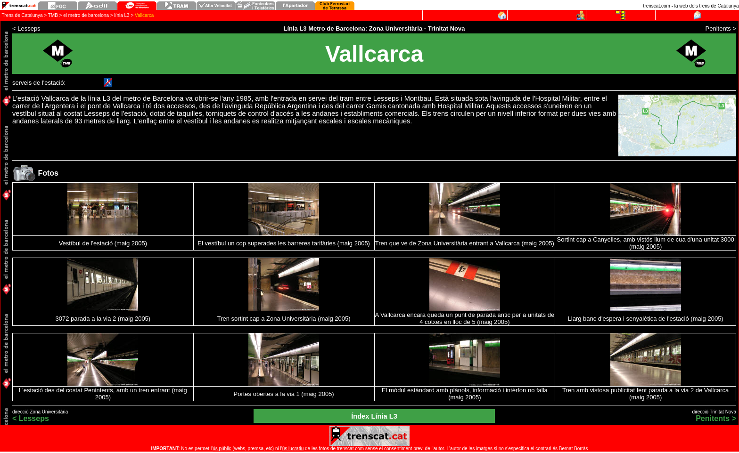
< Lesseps (30, 418)
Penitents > (716, 418)
